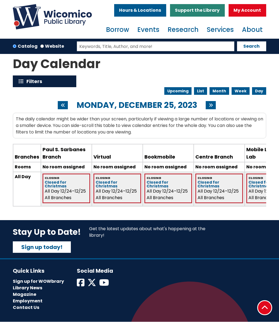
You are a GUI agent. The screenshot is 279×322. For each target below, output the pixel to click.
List (200, 91)
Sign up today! (41, 247)
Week (241, 91)
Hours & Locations (140, 10)
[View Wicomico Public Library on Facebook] (81, 284)
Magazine (24, 294)
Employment (28, 301)
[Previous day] (63, 105)
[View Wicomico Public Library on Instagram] (104, 284)
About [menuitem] (252, 29)
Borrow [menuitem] (117, 29)
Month (219, 91)
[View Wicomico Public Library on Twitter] (92, 284)
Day (259, 91)
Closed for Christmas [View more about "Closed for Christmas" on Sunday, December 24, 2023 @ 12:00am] (55, 184)
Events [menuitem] (148, 29)
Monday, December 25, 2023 (137, 105)
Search (251, 46)
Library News (27, 288)
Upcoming (178, 91)
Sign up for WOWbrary (38, 281)
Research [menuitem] (183, 29)
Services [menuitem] (220, 29)
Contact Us (26, 307)
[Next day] (211, 105)
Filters (35, 81)
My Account (247, 10)
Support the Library (197, 10)
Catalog (28, 46)
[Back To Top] (264, 307)
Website (54, 46)
